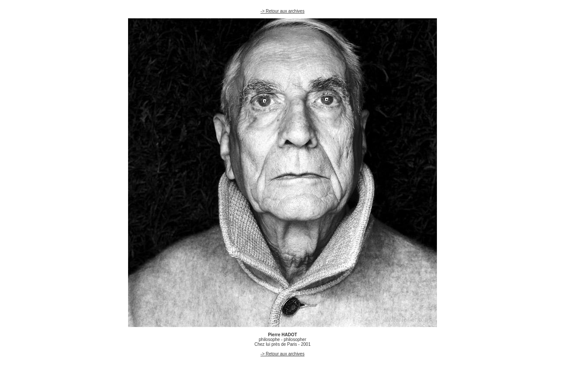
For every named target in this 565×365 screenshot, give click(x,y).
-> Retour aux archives (282, 11)
